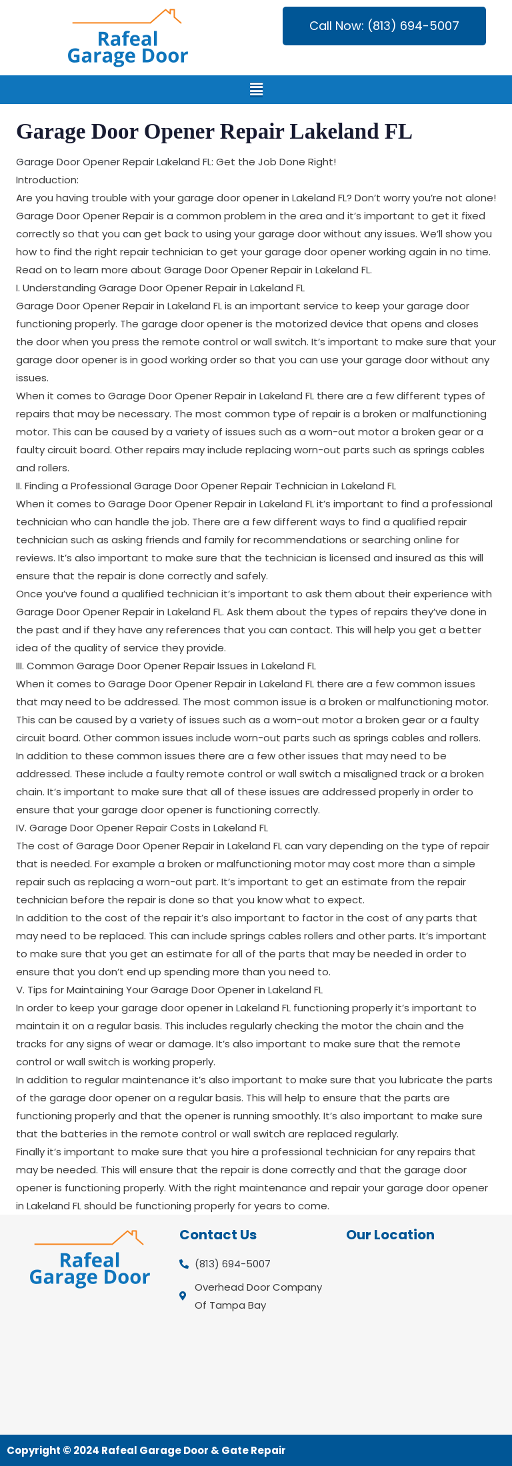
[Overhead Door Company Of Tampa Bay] (422, 1338)
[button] (256, 89)
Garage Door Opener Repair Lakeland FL (113, 162)
